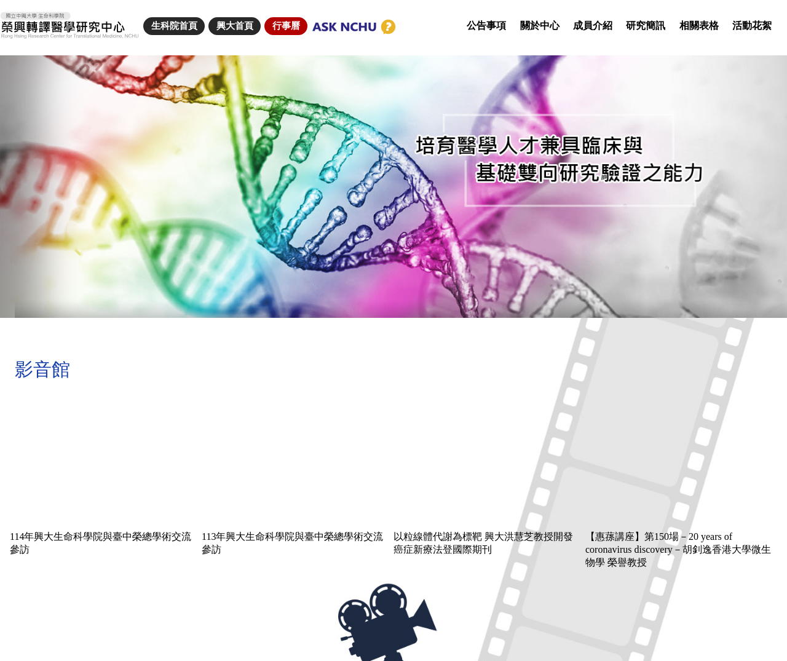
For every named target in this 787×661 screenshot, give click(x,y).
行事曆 (286, 26)
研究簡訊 (645, 25)
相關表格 (699, 25)
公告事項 (486, 25)
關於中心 (540, 25)
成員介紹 (592, 25)
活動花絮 (752, 25)
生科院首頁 (174, 26)
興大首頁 (234, 26)
